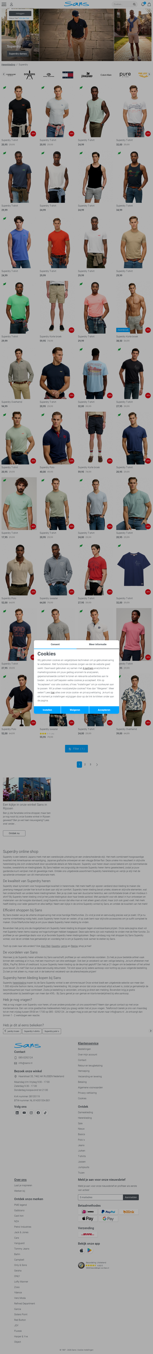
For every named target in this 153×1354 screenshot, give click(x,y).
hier (53, 692)
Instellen (47, 710)
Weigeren (75, 710)
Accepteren (104, 710)
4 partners (88, 668)
